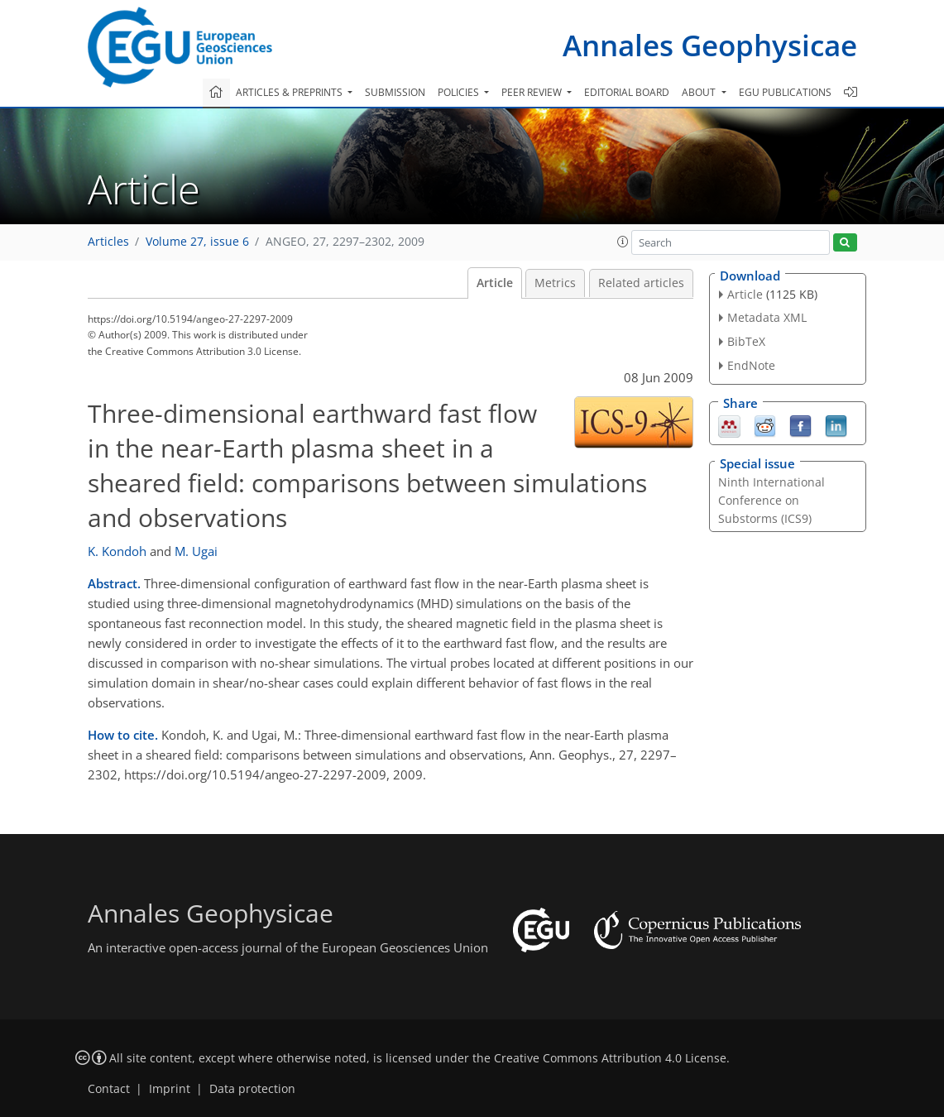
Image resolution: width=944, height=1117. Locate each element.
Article (495, 283)
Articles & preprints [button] (290, 92)
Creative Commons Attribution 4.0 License (610, 1058)
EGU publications (785, 92)
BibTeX (746, 341)
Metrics (555, 283)
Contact (109, 1088)
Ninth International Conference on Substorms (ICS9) (771, 500)
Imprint (169, 1088)
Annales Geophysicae (710, 45)
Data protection (252, 1088)
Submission (395, 92)
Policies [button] (460, 92)
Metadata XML (767, 317)
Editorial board (626, 92)
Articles (108, 241)
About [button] (700, 92)
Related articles (641, 283)
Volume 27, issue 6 (197, 241)
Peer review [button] (532, 92)
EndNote (751, 365)
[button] (623, 241)
